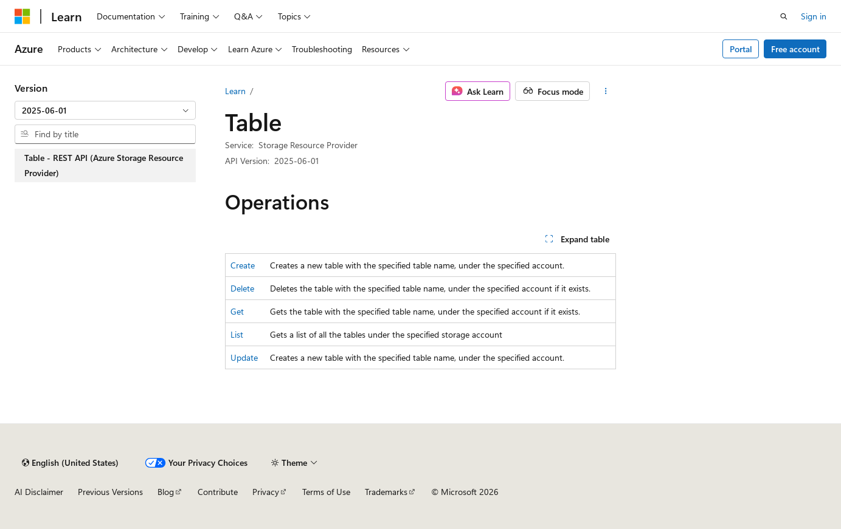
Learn (235, 91)
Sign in (813, 16)
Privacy (265, 491)
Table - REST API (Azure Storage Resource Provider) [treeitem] (103, 165)
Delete (242, 288)
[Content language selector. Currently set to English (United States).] (70, 463)
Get (237, 311)
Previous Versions (110, 491)
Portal (741, 49)
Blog (165, 491)
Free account (795, 49)
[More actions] (605, 91)
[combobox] (105, 110)
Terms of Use (326, 491)
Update (244, 357)
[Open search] (784, 16)
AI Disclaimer (39, 491)
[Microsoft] (22, 16)
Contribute (218, 491)
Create (242, 265)
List (236, 334)
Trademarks (386, 491)
